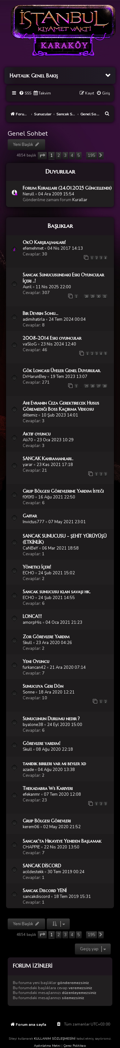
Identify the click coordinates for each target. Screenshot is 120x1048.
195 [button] (91, 155)
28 (86, 297)
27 (98, 386)
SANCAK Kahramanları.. (48, 458)
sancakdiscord (36, 897)
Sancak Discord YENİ (45, 890)
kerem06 (31, 827)
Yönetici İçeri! (37, 567)
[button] (42, 155)
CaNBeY (30, 548)
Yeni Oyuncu (36, 661)
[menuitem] (25, 93)
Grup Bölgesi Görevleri (47, 821)
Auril (27, 287)
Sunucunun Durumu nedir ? (51, 718)
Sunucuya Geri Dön (43, 686)
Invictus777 (33, 522)
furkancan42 (34, 667)
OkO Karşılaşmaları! (44, 242)
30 (98, 297)
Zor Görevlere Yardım (46, 637)
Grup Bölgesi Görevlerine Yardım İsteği (63, 491)
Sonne (29, 692)
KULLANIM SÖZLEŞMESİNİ (55, 1038)
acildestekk (33, 872)
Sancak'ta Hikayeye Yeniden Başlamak (62, 841)
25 (86, 386)
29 (92, 297)
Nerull (28, 194)
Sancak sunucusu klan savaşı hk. (57, 592)
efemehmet (33, 248)
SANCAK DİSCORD (42, 866)
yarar (28, 465)
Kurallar (79, 200)
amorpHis (32, 622)
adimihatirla (34, 319)
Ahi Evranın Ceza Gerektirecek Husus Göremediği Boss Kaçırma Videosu (61, 406)
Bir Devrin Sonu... (40, 313)
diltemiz (30, 415)
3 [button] (65, 155)
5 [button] (78, 155)
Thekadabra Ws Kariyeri (48, 788)
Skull (27, 643)
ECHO (28, 573)
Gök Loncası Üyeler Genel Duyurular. (62, 370)
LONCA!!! (32, 616)
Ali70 (28, 440)
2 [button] (58, 155)
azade (28, 770)
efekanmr (31, 794)
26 (92, 386)
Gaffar (30, 516)
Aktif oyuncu (37, 434)
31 (104, 297)
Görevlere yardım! (41, 743)
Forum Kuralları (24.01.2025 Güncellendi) (67, 188)
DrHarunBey (34, 377)
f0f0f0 (28, 497)
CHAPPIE (31, 847)
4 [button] (72, 155)
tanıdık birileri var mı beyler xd (54, 763)
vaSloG (30, 344)
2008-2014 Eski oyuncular (52, 338)
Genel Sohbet (28, 133)
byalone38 (33, 725)
